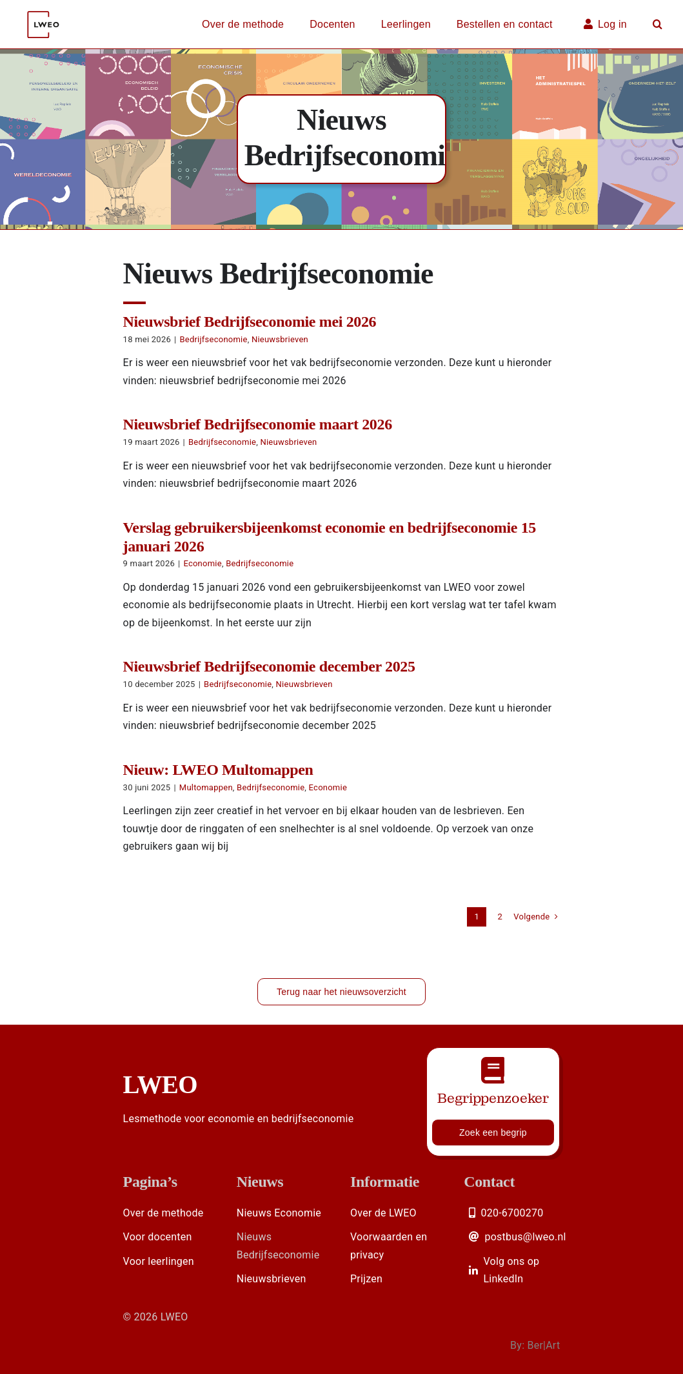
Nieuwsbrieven (280, 339)
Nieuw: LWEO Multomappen (218, 769)
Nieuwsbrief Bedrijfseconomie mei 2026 (250, 321)
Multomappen (206, 787)
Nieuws (260, 1181)
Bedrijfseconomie (213, 339)
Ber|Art (543, 1345)
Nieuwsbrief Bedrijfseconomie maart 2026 (257, 424)
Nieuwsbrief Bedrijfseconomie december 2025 (269, 666)
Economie (202, 563)
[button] (657, 24)
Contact (489, 1181)
